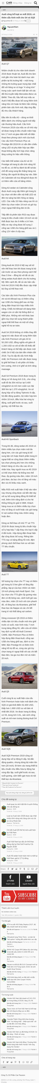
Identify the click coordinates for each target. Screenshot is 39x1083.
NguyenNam (7, 21)
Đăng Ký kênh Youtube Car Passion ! (12, 783)
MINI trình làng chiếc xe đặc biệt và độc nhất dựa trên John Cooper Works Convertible (21, 979)
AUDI (14, 809)
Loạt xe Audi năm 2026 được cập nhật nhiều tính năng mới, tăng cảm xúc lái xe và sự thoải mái (22, 818)
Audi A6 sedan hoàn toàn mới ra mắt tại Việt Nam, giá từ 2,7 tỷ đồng (22, 857)
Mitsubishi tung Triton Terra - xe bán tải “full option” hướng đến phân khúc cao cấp (22, 938)
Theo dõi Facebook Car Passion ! (12, 787)
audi (28, 21)
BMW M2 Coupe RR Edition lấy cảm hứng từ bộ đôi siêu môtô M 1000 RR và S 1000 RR (22, 951)
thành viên (10, 880)
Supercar (9, 809)
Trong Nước (10, 1006)
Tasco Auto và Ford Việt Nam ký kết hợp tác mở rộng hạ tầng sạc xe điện (21, 1010)
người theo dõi (29, 880)
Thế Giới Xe (16, 823)
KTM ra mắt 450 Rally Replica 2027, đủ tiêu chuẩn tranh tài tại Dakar (21, 925)
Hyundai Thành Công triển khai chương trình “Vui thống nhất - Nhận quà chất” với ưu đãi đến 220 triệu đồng (21, 1021)
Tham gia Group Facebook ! (10, 785)
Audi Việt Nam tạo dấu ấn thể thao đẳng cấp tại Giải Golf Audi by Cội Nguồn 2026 (20, 844)
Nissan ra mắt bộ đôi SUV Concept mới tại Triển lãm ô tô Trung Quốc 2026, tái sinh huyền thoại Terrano (22, 966)
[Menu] (3, 3)
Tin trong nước (7, 995)
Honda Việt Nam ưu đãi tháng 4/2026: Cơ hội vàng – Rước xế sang (22, 1033)
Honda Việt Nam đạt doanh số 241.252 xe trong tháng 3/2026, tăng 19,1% (21, 999)
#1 (36, 34)
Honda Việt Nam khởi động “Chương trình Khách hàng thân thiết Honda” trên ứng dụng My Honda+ (22, 1044)
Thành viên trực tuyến (10, 908)
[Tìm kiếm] (35, 3)
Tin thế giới (6, 921)
